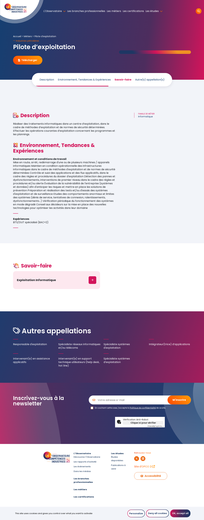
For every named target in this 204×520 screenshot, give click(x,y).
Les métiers (114, 11)
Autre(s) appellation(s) (149, 79)
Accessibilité (150, 476)
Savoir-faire (123, 79)
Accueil (17, 36)
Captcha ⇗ (156, 426)
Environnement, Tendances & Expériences (84, 79)
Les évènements (82, 466)
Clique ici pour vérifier (143, 422)
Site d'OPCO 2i (144, 466)
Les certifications (133, 11)
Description (47, 79)
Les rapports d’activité (85, 461)
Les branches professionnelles (86, 11)
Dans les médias (82, 471)
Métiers (28, 36)
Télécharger (27, 60)
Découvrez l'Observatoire (87, 456)
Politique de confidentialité (143, 407)
